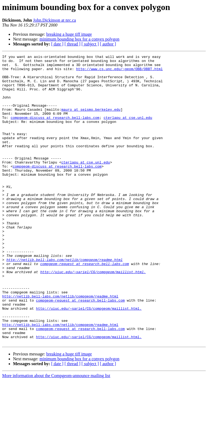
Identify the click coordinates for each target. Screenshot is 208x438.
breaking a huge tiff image (69, 34)
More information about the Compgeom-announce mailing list (56, 433)
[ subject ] (90, 44)
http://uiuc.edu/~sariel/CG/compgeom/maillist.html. (93, 315)
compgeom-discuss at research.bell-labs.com (55, 130)
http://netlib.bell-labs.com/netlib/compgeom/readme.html (64, 301)
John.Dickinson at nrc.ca (54, 20)
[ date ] (57, 44)
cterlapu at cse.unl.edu (127, 130)
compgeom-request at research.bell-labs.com (84, 305)
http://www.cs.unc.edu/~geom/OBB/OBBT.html (119, 72)
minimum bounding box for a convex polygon (79, 39)
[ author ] (108, 44)
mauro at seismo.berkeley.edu (90, 120)
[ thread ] (72, 44)
